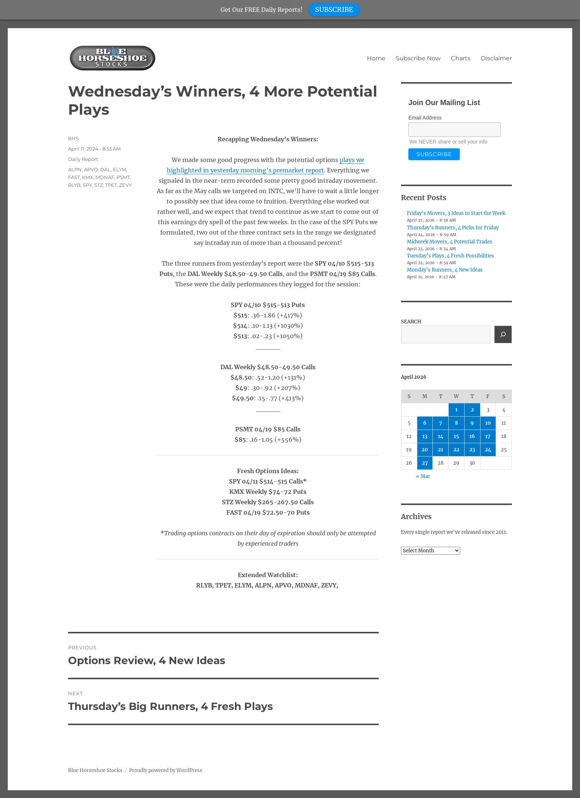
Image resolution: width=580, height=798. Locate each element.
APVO (91, 169)
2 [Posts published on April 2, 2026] (472, 410)
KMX (87, 177)
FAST (74, 177)
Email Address (424, 118)
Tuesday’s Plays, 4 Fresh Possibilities (450, 256)
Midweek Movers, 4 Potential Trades (449, 242)
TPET (111, 185)
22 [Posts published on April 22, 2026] (456, 450)
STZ (98, 185)
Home (376, 58)
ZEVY (125, 185)
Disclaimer (496, 58)
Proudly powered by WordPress (165, 770)
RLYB (74, 185)
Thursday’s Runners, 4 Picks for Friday (453, 228)
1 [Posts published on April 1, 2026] (456, 410)
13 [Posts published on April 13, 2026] (424, 436)
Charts (461, 58)
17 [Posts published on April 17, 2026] (487, 436)
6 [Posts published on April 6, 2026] (424, 423)
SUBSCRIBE (334, 9)
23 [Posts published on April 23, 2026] (472, 450)
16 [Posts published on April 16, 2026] (472, 436)
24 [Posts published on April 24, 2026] (488, 450)
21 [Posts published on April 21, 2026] (440, 450)
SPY (87, 185)
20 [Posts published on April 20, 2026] (425, 450)
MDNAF (104, 177)
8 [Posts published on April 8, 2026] (456, 423)
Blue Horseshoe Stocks (95, 770)
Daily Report (83, 159)
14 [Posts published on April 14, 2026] (441, 436)
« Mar (423, 476)
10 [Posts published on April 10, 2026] (488, 423)
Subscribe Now (418, 58)
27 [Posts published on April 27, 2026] (425, 463)
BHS (73, 138)
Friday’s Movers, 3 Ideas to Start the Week (456, 213)
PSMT (123, 177)
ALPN (75, 169)
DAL (105, 169)
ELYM (119, 169)
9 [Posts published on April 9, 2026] (472, 423)
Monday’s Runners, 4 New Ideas (445, 270)
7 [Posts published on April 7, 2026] (440, 423)
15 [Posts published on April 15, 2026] (456, 436)
